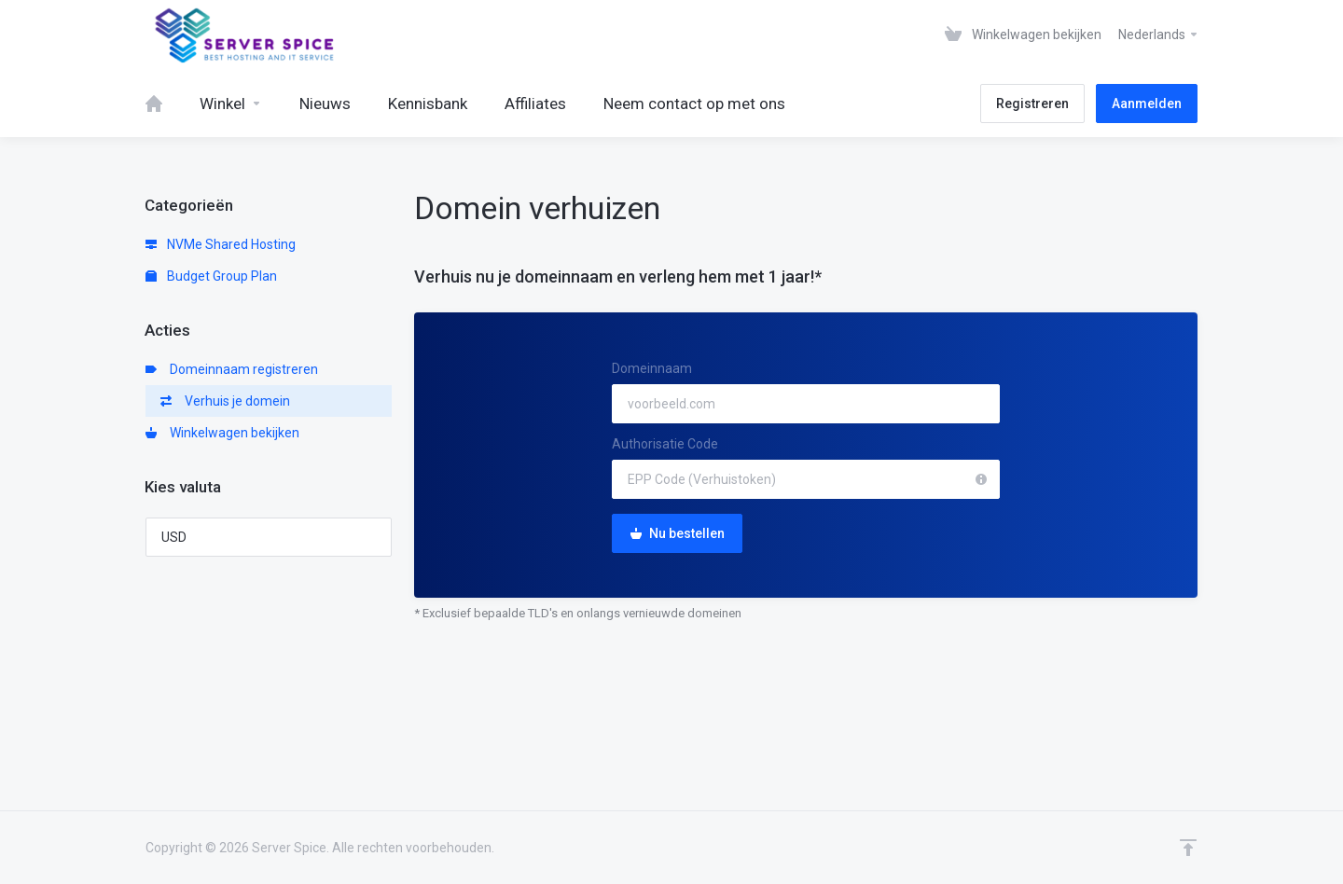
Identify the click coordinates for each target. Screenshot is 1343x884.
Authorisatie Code (665, 443)
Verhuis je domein (225, 401)
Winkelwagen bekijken (222, 432)
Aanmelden (1147, 103)
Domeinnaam (652, 368)
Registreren (1032, 103)
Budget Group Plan (211, 276)
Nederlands (1158, 34)
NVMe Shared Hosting (220, 244)
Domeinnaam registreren (231, 369)
